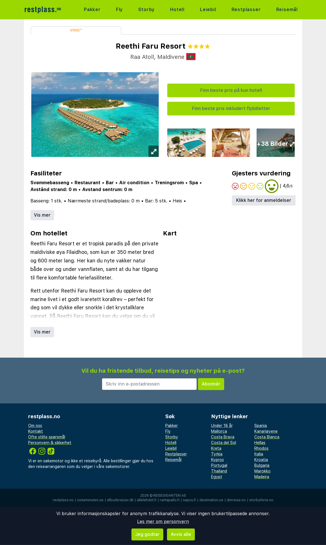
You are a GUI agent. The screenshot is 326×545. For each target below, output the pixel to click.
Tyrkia (216, 454)
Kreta (216, 448)
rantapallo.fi (169, 500)
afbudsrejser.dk (120, 500)
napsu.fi (189, 500)
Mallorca (219, 431)
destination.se (211, 500)
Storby (146, 9)
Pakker (92, 9)
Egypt (216, 476)
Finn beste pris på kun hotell (231, 90)
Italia (258, 454)
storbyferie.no (261, 500)
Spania (260, 425)
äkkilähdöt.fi (146, 500)
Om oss (35, 425)
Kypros (217, 459)
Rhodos (261, 448)
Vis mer (42, 215)
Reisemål (287, 9)
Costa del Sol (223, 442)
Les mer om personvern (163, 521)
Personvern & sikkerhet (49, 442)
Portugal (219, 465)
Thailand (219, 471)
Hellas (259, 442)
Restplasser (246, 9)
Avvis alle (181, 534)
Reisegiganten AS (169, 496)
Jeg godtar (147, 534)
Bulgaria (261, 465)
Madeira (261, 476)
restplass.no (63, 500)
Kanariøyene (266, 431)
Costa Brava (222, 437)
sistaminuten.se (90, 500)
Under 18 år (222, 425)
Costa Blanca (266, 437)
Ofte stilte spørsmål (46, 437)
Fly (119, 9)
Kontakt (35, 431)
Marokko (262, 471)
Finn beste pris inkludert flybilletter (231, 108)
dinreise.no (236, 500)
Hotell (177, 9)
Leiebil (208, 9)
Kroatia (261, 459)
